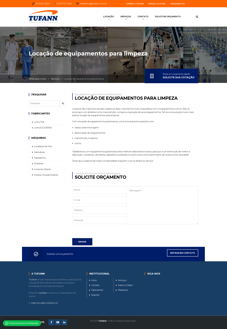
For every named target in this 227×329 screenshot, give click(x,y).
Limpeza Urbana (42, 169)
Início (94, 280)
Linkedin (64, 322)
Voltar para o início (37, 79)
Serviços (55, 79)
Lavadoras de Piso (43, 146)
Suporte (95, 295)
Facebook (51, 322)
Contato (95, 285)
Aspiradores (40, 158)
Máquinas (123, 290)
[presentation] (94, 232)
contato (43, 293)
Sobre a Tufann (135, 3)
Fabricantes (97, 290)
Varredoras (39, 152)
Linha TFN (39, 122)
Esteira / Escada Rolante (46, 175)
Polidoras (38, 163)
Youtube (58, 322)
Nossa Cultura (156, 3)
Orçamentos (177, 3)
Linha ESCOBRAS (43, 127)
